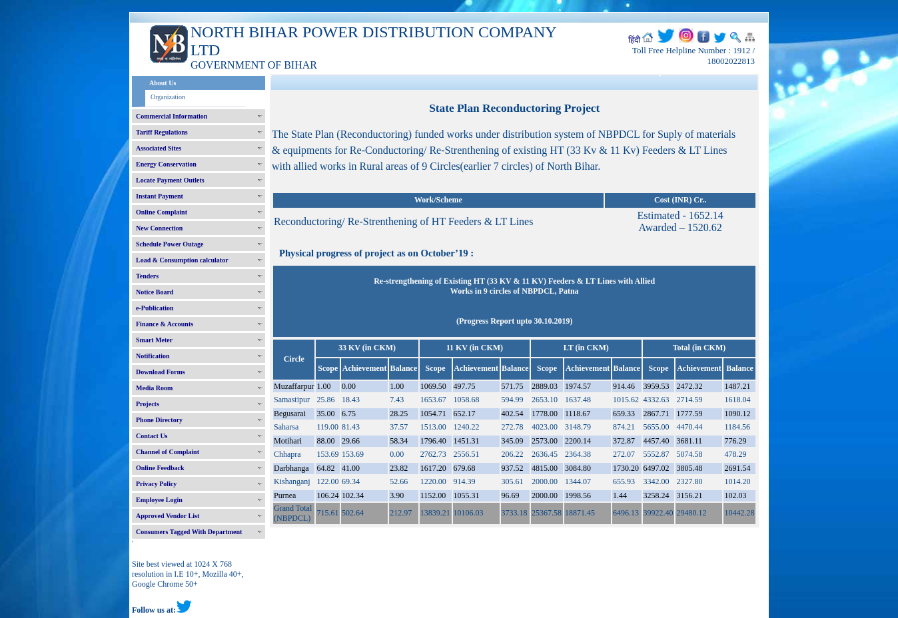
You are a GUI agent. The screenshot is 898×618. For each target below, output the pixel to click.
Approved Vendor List (167, 515)
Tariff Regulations (162, 132)
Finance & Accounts (164, 324)
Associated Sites (158, 148)
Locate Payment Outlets (170, 180)
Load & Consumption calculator (182, 260)
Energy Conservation (166, 164)
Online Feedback (160, 467)
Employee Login (159, 499)
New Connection (159, 228)
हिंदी (634, 40)
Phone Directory (159, 420)
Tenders (147, 276)
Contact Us (152, 436)
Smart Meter (154, 340)
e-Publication (155, 308)
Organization (168, 97)
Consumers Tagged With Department (189, 531)
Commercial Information (171, 116)
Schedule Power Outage (169, 244)
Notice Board (154, 292)
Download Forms (160, 372)
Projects (147, 404)
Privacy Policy (156, 483)
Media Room (154, 388)
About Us (162, 83)
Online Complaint (161, 212)
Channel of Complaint (167, 452)
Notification (153, 356)
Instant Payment (159, 196)
